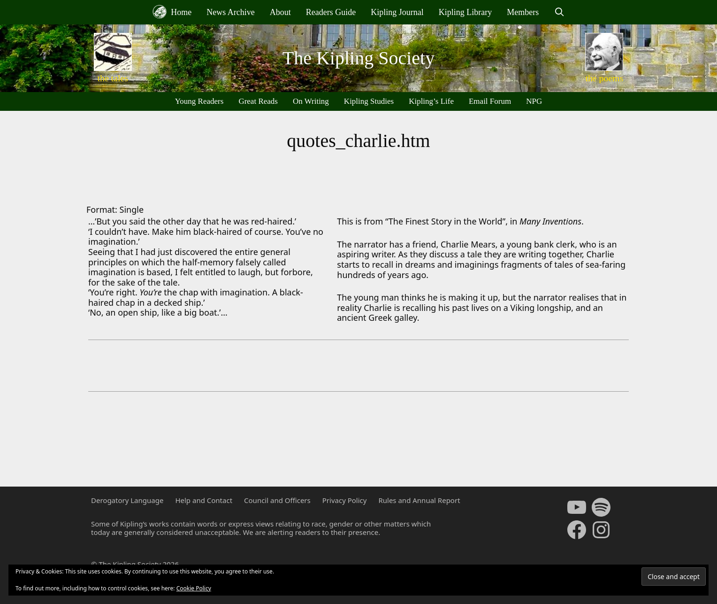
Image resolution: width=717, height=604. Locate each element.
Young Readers (199, 101)
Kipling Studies (369, 101)
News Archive (230, 12)
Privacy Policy (344, 500)
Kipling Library (465, 12)
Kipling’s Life (431, 101)
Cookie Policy (193, 588)
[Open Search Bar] (559, 12)
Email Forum (490, 101)
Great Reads (258, 101)
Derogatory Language (127, 500)
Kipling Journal (397, 12)
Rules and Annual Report (419, 500)
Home (172, 12)
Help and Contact (203, 500)
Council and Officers (277, 500)
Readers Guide (331, 12)
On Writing (311, 101)
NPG (534, 101)
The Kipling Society (358, 58)
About (280, 12)
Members (523, 12)
